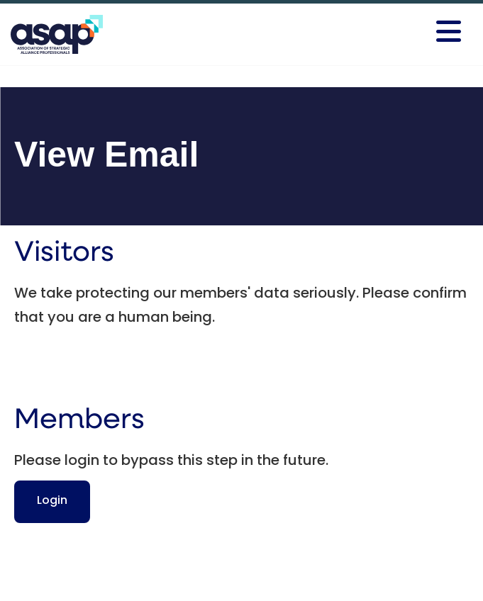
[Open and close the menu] (369, 32)
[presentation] (122, 365)
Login (52, 501)
